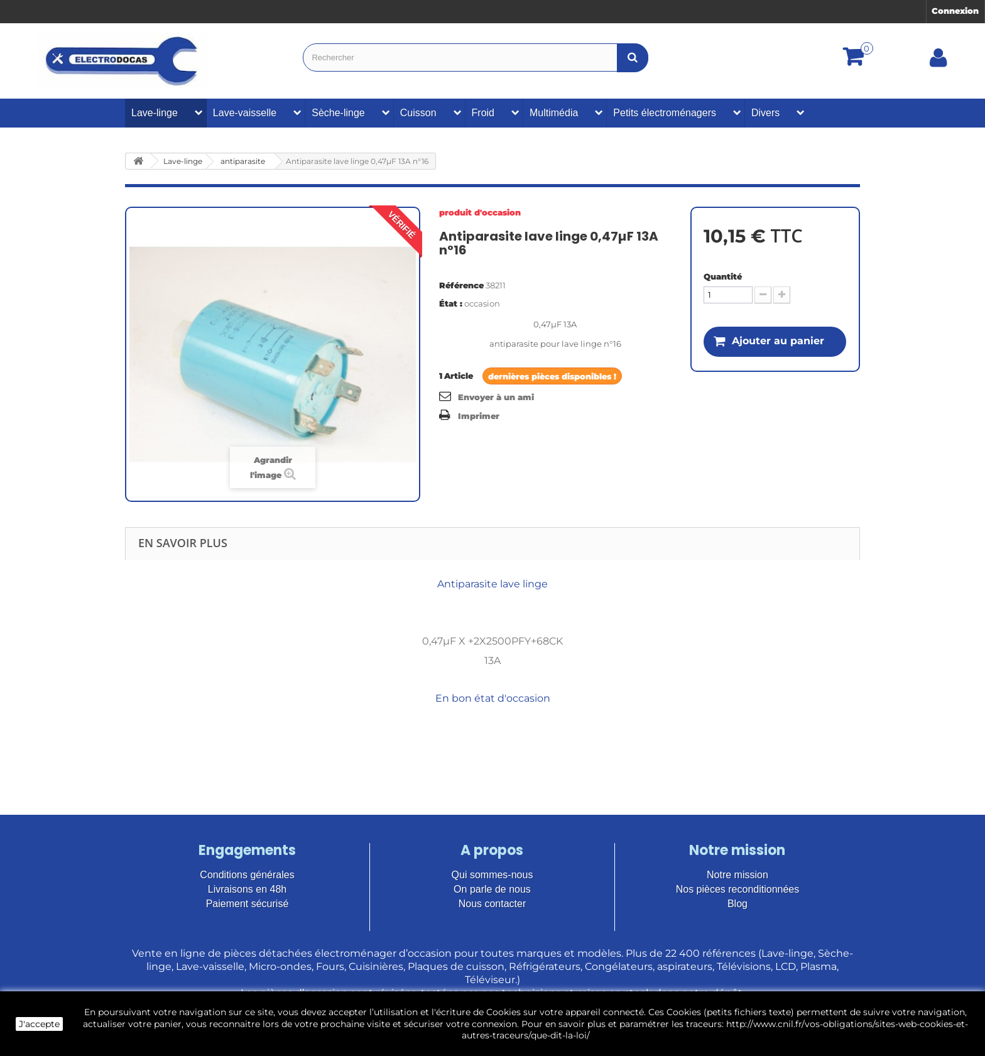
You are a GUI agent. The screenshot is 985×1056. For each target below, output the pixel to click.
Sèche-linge (338, 112)
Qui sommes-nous (492, 874)
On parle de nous (492, 889)
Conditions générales (247, 874)
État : (450, 303)
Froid (483, 112)
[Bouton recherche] (632, 57)
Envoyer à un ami (496, 397)
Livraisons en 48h (247, 889)
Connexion (955, 11)
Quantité (723, 276)
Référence (461, 285)
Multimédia (554, 112)
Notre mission (737, 874)
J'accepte (39, 1024)
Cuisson (418, 112)
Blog (737, 903)
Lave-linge (154, 112)
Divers (765, 112)
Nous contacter (492, 903)
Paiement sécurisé (247, 903)
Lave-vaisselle (244, 112)
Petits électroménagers (664, 112)
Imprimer (478, 416)
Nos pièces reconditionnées (738, 889)
